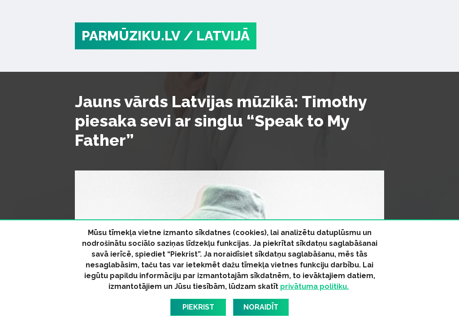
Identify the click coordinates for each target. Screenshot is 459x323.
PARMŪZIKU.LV (131, 36)
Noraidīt (260, 307)
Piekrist (198, 307)
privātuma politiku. (314, 286)
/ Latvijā (216, 36)
